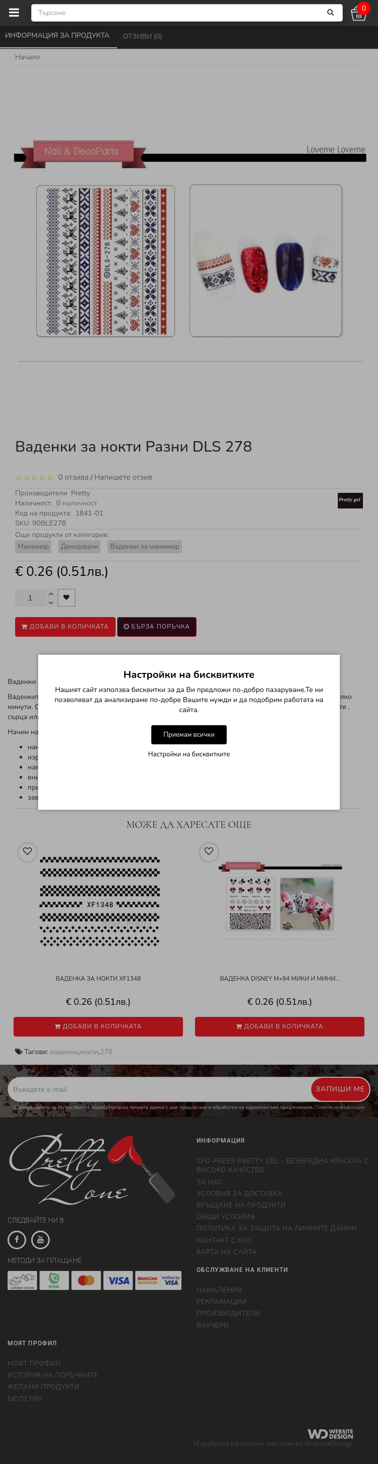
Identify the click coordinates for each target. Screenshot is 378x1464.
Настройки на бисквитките (189, 754)
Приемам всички (189, 734)
